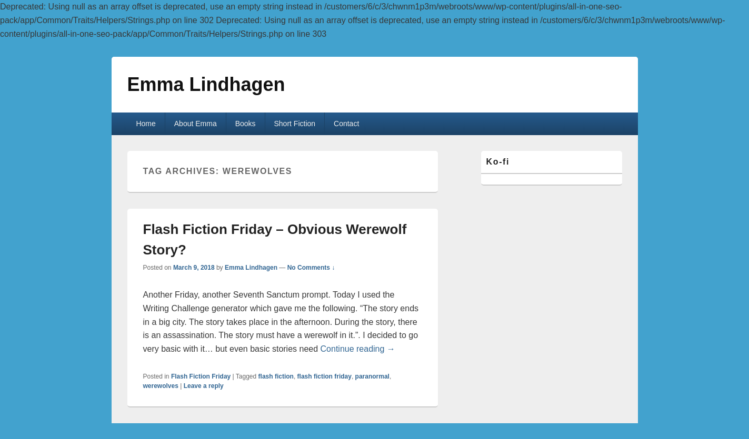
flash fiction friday (324, 376)
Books (245, 123)
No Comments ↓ (311, 267)
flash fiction (276, 376)
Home (145, 123)
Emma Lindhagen (206, 84)
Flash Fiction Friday (201, 376)
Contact (346, 123)
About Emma (195, 123)
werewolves (160, 386)
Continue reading (358, 348)
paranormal (372, 376)
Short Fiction (295, 123)
